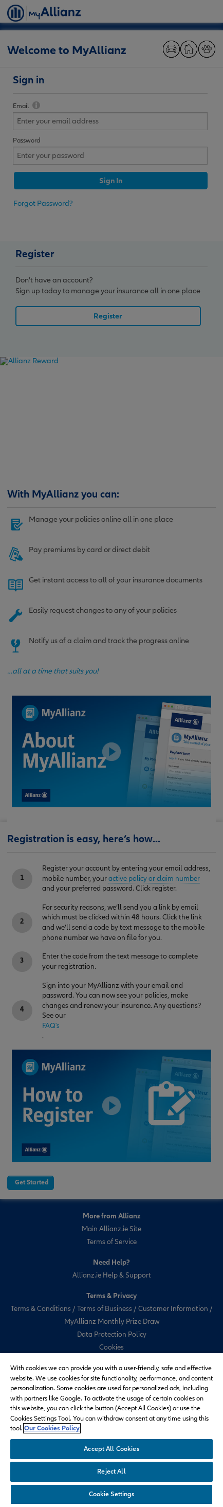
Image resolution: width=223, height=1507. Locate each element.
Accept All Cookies (111, 1449)
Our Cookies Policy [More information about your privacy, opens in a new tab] (52, 1428)
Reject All (111, 1471)
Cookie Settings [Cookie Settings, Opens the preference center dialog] (112, 1494)
